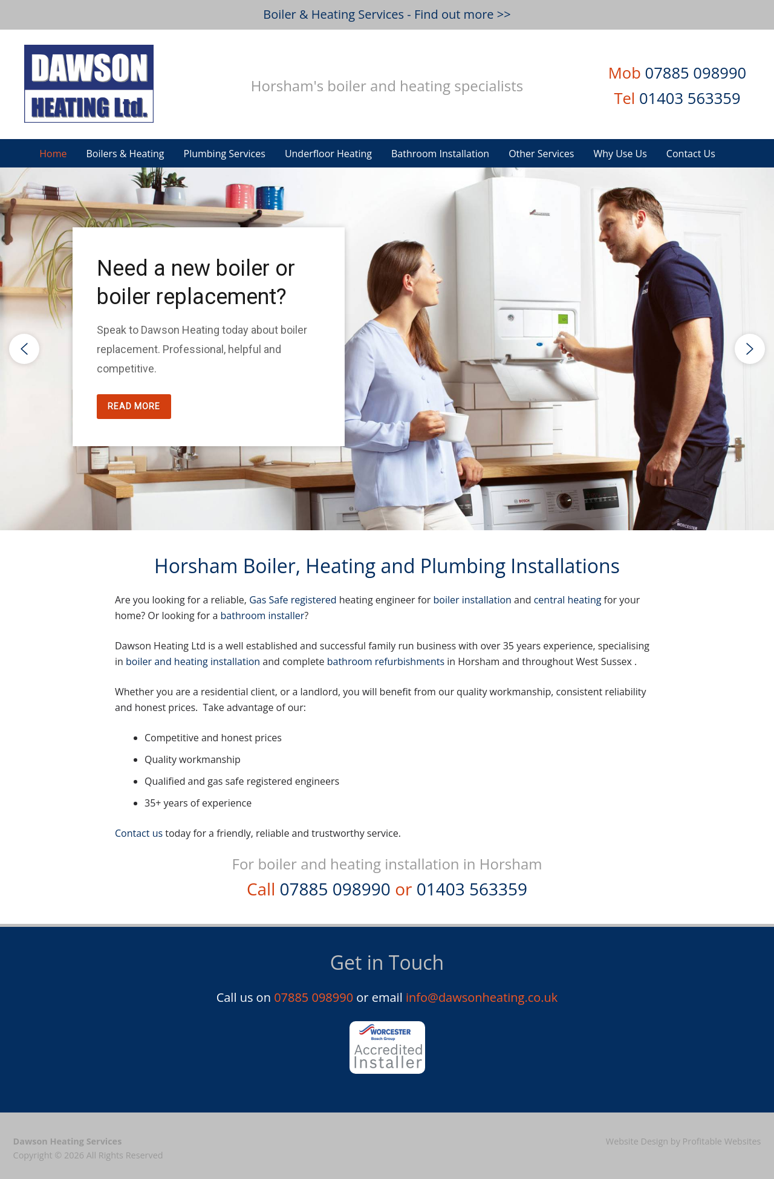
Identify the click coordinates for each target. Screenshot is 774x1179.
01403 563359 (690, 98)
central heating (568, 599)
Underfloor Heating (328, 153)
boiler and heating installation (193, 661)
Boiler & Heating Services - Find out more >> (386, 14)
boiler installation (472, 599)
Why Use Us (619, 153)
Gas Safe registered (292, 599)
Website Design (637, 1141)
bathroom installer (263, 615)
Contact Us (690, 153)
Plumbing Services (224, 153)
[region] (387, 348)
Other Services (541, 153)
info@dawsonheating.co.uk (482, 997)
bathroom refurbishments (385, 661)
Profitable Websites (722, 1141)
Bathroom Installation (440, 153)
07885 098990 (696, 72)
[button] (24, 349)
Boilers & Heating (125, 153)
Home (53, 153)
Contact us (139, 833)
